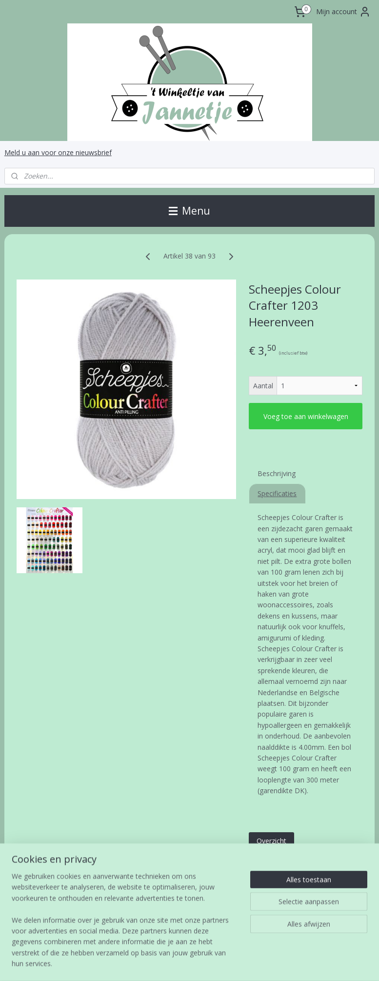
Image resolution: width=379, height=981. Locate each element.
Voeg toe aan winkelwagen (305, 415)
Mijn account (343, 12)
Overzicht (271, 840)
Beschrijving (277, 473)
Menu (189, 211)
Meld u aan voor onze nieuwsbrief (58, 152)
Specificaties (277, 493)
